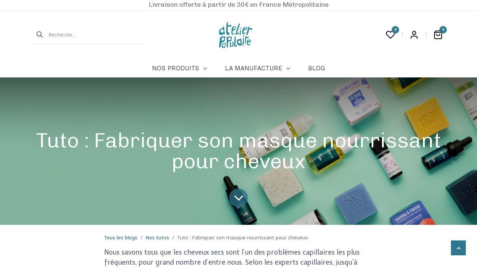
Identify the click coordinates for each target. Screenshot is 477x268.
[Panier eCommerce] (437, 35)
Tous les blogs (121, 237)
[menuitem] (179, 68)
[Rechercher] (37, 35)
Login (414, 35)
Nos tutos (157, 237)
